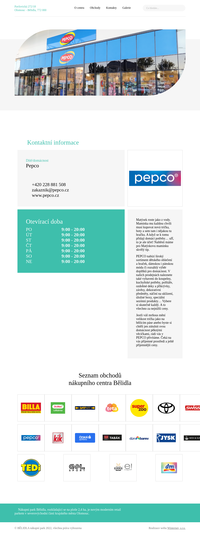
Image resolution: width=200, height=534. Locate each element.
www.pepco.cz (45, 195)
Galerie (126, 7)
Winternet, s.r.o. (176, 528)
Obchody (95, 7)
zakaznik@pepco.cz (50, 189)
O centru (79, 7)
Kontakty (111, 7)
